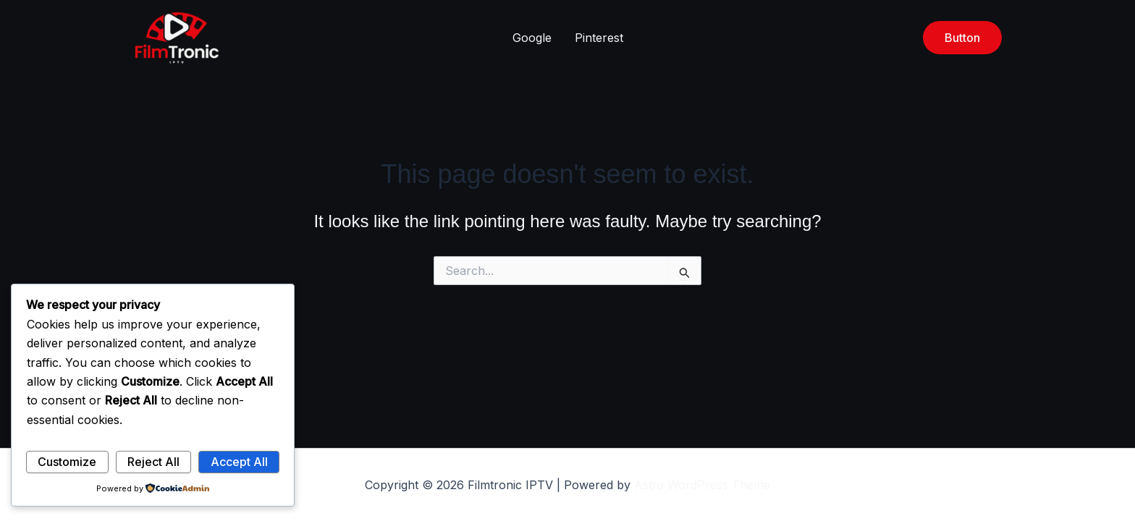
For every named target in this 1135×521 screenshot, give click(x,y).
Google (532, 37)
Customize (67, 461)
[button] (962, 37)
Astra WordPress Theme (702, 485)
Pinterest (599, 37)
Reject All (153, 461)
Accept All (239, 461)
